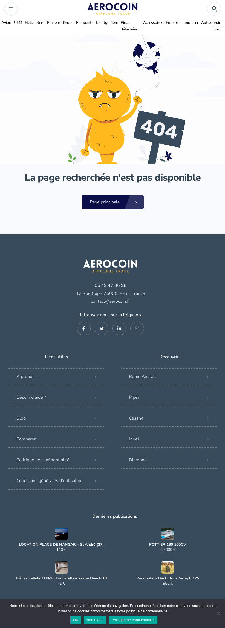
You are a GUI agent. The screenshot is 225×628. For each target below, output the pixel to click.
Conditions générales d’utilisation (49, 481)
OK (75, 620)
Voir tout (217, 26)
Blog (21, 418)
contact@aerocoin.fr (110, 301)
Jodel (134, 439)
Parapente (84, 22)
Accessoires (153, 22)
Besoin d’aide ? (31, 397)
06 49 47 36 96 (110, 285)
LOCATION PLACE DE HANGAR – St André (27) (61, 545)
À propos (25, 377)
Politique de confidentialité (43, 460)
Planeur (53, 22)
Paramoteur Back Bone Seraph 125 (167, 578)
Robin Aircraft (142, 377)
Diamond (138, 460)
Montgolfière (107, 22)
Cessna (136, 418)
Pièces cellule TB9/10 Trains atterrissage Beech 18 (61, 578)
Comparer (26, 439)
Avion (6, 22)
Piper (134, 397)
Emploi (172, 22)
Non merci (94, 620)
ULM (18, 22)
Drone (68, 22)
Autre (206, 22)
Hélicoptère (34, 22)
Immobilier (189, 22)
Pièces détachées (129, 26)
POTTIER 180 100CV (167, 545)
